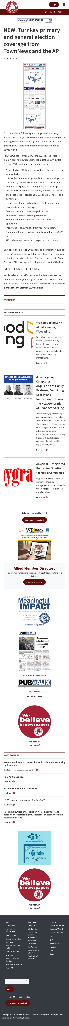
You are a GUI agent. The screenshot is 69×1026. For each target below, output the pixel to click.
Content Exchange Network (32, 215)
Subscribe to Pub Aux (14, 964)
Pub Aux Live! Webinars (33, 957)
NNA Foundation (56, 943)
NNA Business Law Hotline (13, 946)
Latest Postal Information (11, 930)
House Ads (32, 944)
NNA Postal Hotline (13, 951)
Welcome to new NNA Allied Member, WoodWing (50, 327)
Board (52, 954)
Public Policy (10, 926)
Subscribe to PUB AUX (35, 696)
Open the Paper (34, 691)
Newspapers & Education (33, 951)
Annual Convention (57, 926)
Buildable (26, 1018)
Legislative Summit (57, 932)
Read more (42, 363)
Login (54, 4)
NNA (51, 940)
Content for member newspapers (32, 934)
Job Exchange (33, 947)
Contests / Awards (57, 929)
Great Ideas (32, 940)
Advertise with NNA (34, 513)
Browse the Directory (34, 582)
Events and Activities (14, 939)
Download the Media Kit (34, 520)
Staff (51, 951)
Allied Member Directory (34, 568)
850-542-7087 (24, 997)
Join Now (9, 942)
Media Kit (9, 968)
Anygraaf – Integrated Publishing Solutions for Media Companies (50, 468)
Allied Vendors (33, 929)
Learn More (34, 745)
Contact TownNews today (43, 283)
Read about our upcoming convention (21, 770)
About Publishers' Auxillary (12, 960)
